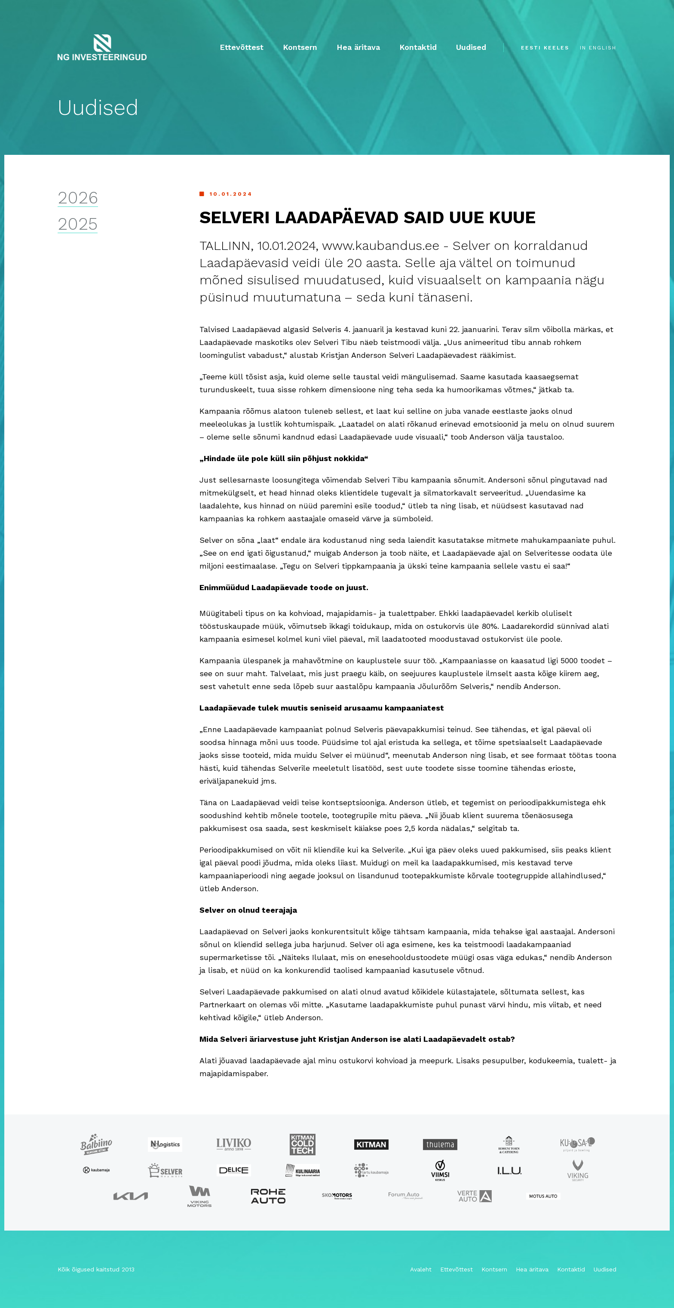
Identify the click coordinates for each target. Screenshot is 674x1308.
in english (598, 48)
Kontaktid (418, 47)
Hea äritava (358, 47)
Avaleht (421, 1269)
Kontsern (300, 47)
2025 (78, 224)
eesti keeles (545, 48)
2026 (78, 198)
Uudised (471, 47)
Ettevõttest (241, 47)
